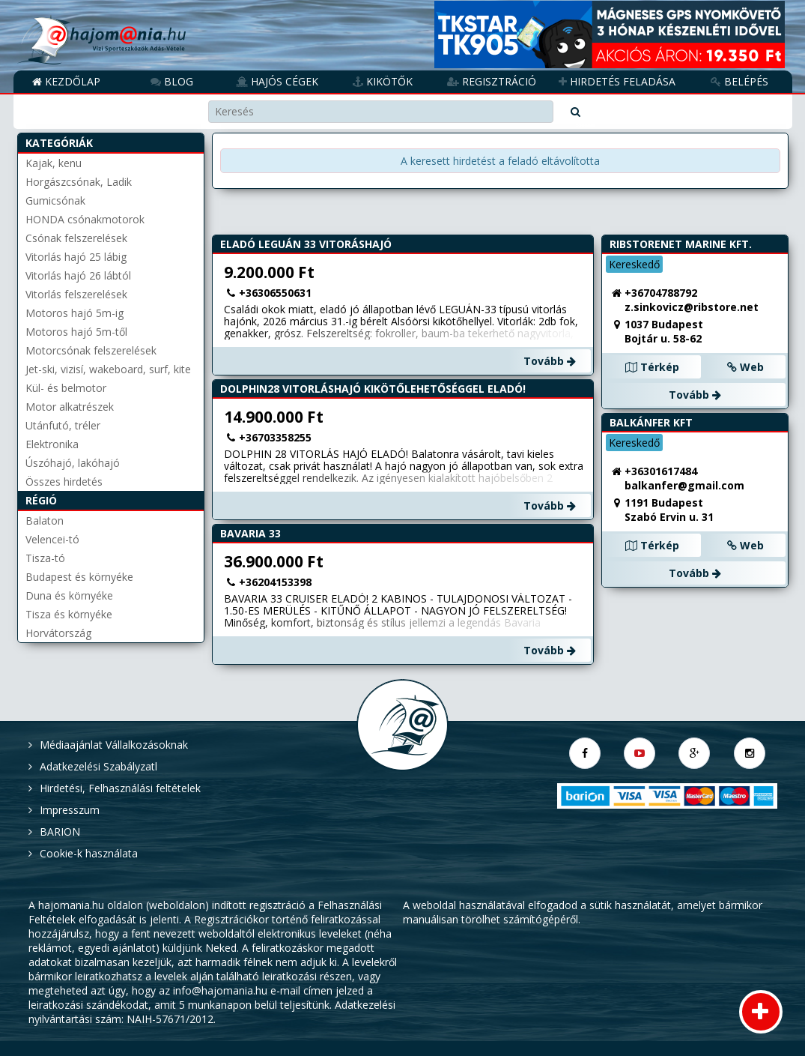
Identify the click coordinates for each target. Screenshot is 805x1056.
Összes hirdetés (64, 481)
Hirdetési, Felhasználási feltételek (120, 788)
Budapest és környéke (79, 577)
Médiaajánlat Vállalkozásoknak (114, 744)
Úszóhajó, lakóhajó (72, 463)
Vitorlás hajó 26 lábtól (78, 275)
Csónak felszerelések (76, 238)
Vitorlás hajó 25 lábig (76, 257)
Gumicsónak (55, 200)
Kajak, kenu (53, 163)
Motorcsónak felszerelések (91, 350)
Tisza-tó (45, 558)
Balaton (44, 520)
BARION (60, 831)
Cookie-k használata (89, 853)
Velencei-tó (52, 539)
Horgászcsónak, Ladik (78, 182)
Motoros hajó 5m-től (76, 332)
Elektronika (52, 444)
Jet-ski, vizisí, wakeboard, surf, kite (108, 369)
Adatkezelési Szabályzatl (98, 766)
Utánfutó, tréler (62, 425)
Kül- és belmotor (65, 388)
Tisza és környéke (68, 614)
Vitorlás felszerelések (76, 294)
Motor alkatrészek (69, 406)
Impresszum (70, 810)
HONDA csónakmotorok (85, 219)
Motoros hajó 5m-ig (74, 313)
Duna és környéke (69, 595)
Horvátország (58, 633)
